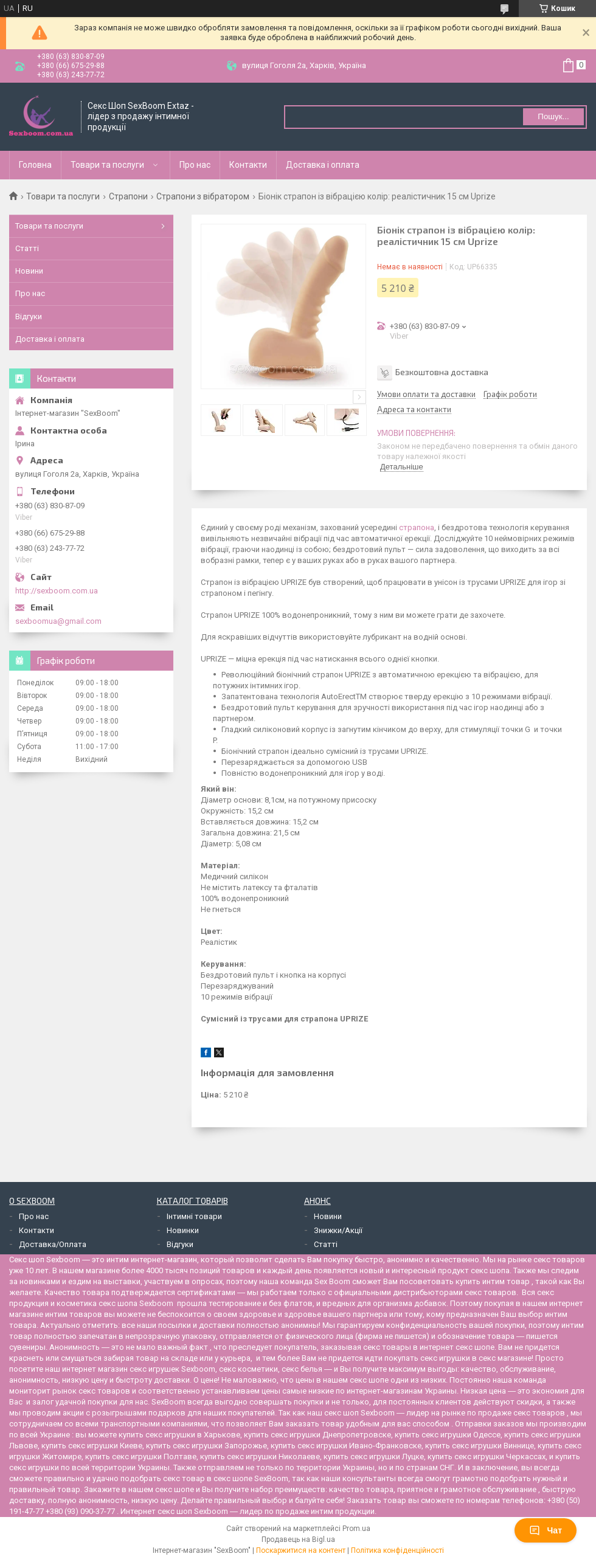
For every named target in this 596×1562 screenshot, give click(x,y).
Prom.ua (356, 1528)
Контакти (248, 165)
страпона (416, 527)
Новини (29, 270)
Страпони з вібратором (202, 196)
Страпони (128, 196)
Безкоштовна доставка (441, 372)
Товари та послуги (107, 165)
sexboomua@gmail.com (58, 621)
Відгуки (28, 316)
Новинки (183, 1230)
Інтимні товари (194, 1216)
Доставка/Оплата (52, 1244)
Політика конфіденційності (397, 1550)
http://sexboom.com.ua (56, 590)
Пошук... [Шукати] (553, 116)
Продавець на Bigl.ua (298, 1539)
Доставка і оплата (322, 165)
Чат (545, 1530)
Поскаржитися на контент (300, 1550)
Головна (35, 165)
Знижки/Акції (338, 1230)
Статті (27, 248)
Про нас (194, 165)
